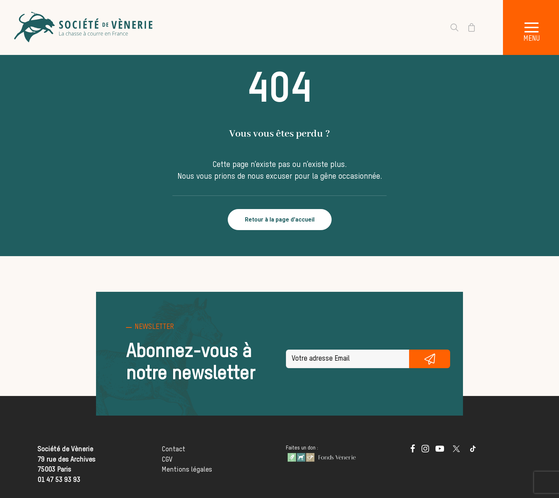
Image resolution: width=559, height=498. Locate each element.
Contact (173, 449)
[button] (412, 450)
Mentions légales (187, 469)
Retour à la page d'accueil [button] (279, 219)
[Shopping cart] (467, 27)
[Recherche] (450, 27)
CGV (167, 459)
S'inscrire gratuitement (429, 359)
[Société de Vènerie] (84, 27)
